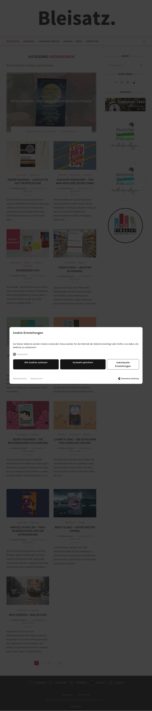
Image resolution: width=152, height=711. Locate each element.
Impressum (36, 377)
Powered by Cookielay (128, 377)
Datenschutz (20, 377)
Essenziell (20, 356)
